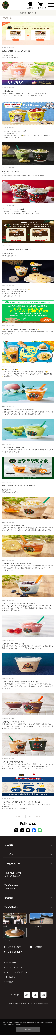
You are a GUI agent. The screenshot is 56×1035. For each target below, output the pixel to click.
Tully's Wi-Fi (11, 963)
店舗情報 (36, 947)
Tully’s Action (11, 887)
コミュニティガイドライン (16, 972)
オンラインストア (12, 952)
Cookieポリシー (12, 977)
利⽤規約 (9, 982)
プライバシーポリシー (15, 967)
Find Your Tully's (12, 874)
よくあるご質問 (12, 947)
